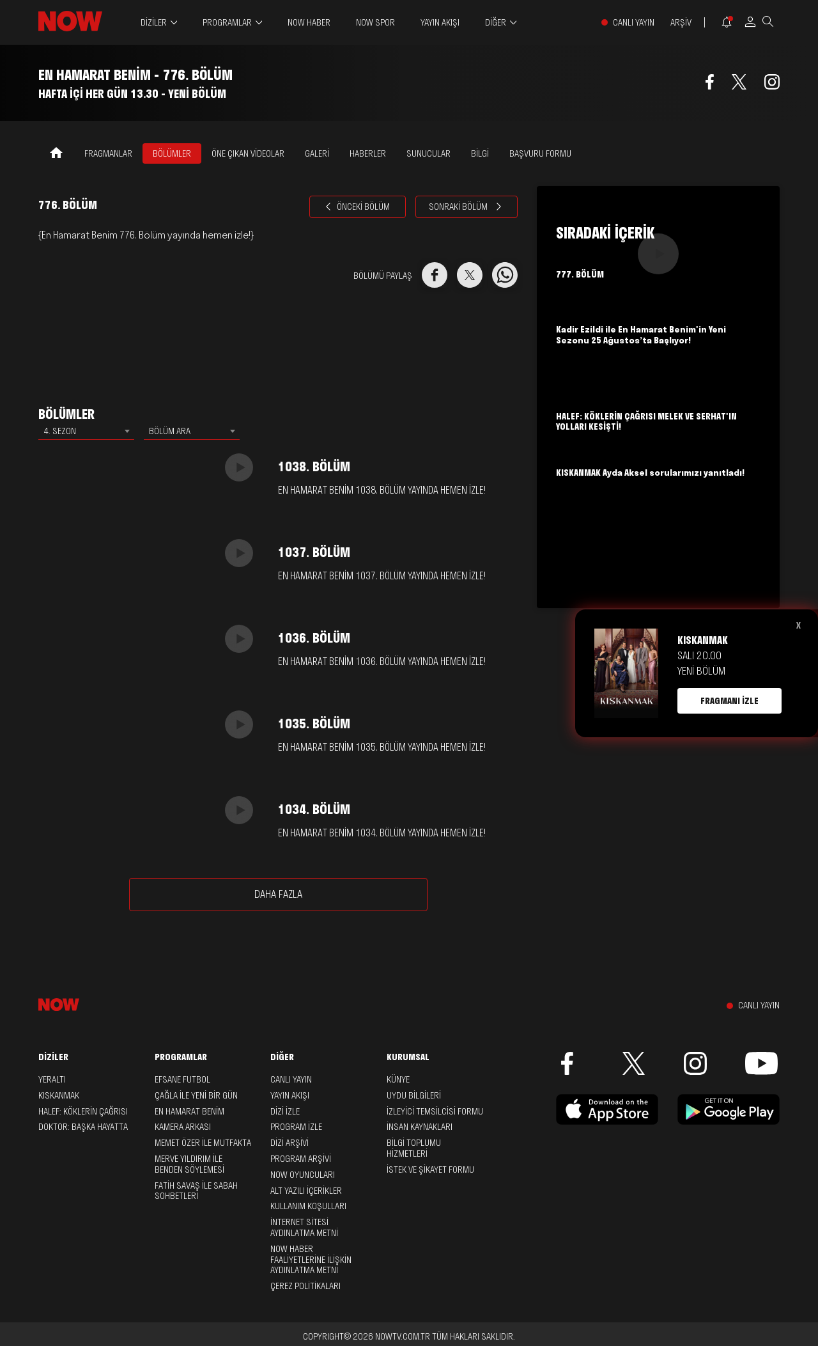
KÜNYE (398, 1079)
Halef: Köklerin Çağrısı (83, 1111)
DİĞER (495, 22)
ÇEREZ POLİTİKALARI (305, 1286)
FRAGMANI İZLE (729, 701)
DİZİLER (154, 22)
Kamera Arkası (183, 1126)
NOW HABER (309, 22)
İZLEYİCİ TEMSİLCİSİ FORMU (435, 1111)
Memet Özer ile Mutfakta (203, 1142)
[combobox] (86, 431)
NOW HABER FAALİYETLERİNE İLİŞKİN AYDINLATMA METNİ (310, 1259)
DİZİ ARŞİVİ (289, 1142)
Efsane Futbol (182, 1079)
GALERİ (317, 153)
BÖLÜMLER (172, 153)
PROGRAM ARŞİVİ (300, 1158)
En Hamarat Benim (189, 1111)
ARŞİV (680, 22)
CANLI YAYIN (633, 22)
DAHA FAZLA (278, 894)
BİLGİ (480, 153)
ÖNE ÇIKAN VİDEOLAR (248, 153)
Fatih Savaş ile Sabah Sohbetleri (196, 1191)
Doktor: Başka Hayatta (83, 1126)
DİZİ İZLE (285, 1111)
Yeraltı (52, 1079)
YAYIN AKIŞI (440, 22)
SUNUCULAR (428, 153)
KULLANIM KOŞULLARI (308, 1206)
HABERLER (368, 153)
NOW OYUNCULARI (302, 1174)
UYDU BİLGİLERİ (414, 1095)
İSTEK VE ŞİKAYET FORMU (430, 1169)
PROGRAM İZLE (296, 1126)
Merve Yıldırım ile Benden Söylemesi (189, 1164)
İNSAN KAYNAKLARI (419, 1126)
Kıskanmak (58, 1095)
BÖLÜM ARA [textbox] (169, 431)
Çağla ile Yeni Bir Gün (196, 1095)
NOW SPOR (375, 22)
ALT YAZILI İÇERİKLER (306, 1190)
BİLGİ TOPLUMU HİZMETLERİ (414, 1148)
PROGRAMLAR (227, 22)
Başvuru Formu (540, 153)
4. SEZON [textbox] (59, 431)
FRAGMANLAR (108, 153)
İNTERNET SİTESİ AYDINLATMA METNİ (304, 1227)
